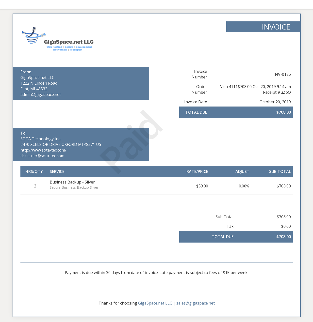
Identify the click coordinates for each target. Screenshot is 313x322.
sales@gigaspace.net (195, 303)
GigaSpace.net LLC (37, 77)
